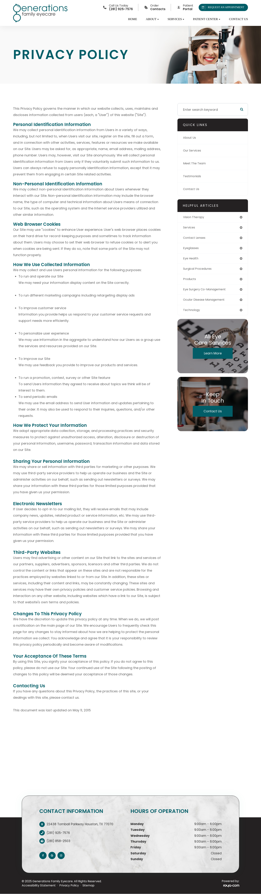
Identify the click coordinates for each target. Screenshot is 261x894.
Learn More (213, 357)
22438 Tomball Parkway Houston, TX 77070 (80, 824)
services (190, 228)
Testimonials (193, 176)
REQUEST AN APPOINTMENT (222, 7)
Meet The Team (195, 163)
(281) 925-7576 (58, 833)
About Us (190, 137)
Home (132, 19)
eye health (191, 260)
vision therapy (195, 217)
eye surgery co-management (207, 292)
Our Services (193, 150)
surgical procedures (199, 270)
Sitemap (88, 885)
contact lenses (195, 238)
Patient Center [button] (206, 19)
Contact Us (238, 19)
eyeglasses (192, 249)
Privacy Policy (69, 885)
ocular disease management (206, 302)
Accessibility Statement (39, 885)
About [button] (152, 19)
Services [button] (175, 19)
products (190, 281)
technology (192, 313)
